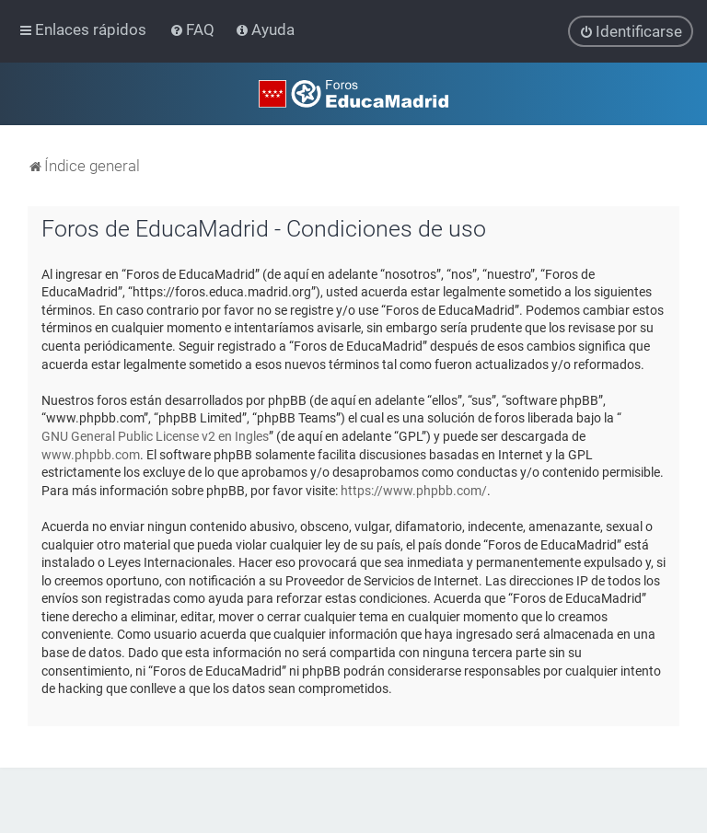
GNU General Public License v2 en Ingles (155, 436)
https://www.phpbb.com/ (414, 489)
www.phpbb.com (90, 453)
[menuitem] (194, 29)
